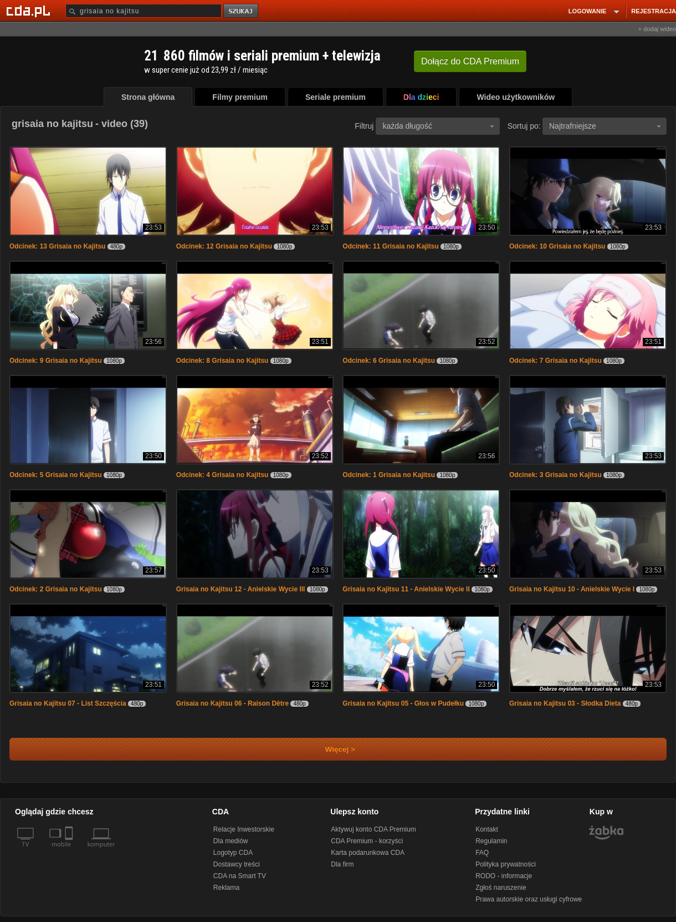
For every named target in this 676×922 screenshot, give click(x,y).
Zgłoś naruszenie (500, 887)
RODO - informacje (503, 876)
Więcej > (330, 749)
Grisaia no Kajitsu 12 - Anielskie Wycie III (240, 589)
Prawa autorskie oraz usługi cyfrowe (528, 899)
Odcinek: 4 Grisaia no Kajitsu (222, 475)
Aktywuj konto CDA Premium (373, 829)
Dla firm (342, 864)
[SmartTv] (70, 851)
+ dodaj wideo (657, 29)
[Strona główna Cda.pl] (30, 10)
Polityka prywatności (505, 864)
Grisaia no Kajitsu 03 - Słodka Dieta (565, 703)
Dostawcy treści (236, 864)
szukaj (241, 11)
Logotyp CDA (233, 853)
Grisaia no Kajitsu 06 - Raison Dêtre (232, 703)
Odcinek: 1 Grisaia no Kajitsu (388, 475)
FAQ (482, 853)
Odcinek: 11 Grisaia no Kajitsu (390, 246)
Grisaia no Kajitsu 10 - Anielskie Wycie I (571, 589)
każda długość (438, 125)
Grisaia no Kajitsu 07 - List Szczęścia (67, 703)
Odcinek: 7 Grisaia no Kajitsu (555, 360)
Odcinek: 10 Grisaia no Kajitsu (557, 246)
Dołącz (470, 61)
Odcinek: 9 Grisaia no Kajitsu (55, 360)
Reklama (226, 887)
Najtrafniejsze (605, 125)
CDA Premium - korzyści (367, 841)
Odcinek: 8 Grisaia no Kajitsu (222, 360)
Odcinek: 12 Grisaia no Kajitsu (224, 246)
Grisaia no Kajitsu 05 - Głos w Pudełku (403, 703)
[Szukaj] (143, 11)
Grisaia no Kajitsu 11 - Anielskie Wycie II (405, 589)
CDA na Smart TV (239, 876)
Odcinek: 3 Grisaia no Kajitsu (555, 475)
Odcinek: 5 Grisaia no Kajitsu (55, 475)
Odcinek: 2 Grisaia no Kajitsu (55, 589)
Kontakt (486, 829)
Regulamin (491, 841)
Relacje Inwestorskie (243, 829)
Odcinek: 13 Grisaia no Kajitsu (57, 246)
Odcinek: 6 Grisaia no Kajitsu (388, 360)
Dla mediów (230, 841)
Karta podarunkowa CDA (367, 853)
